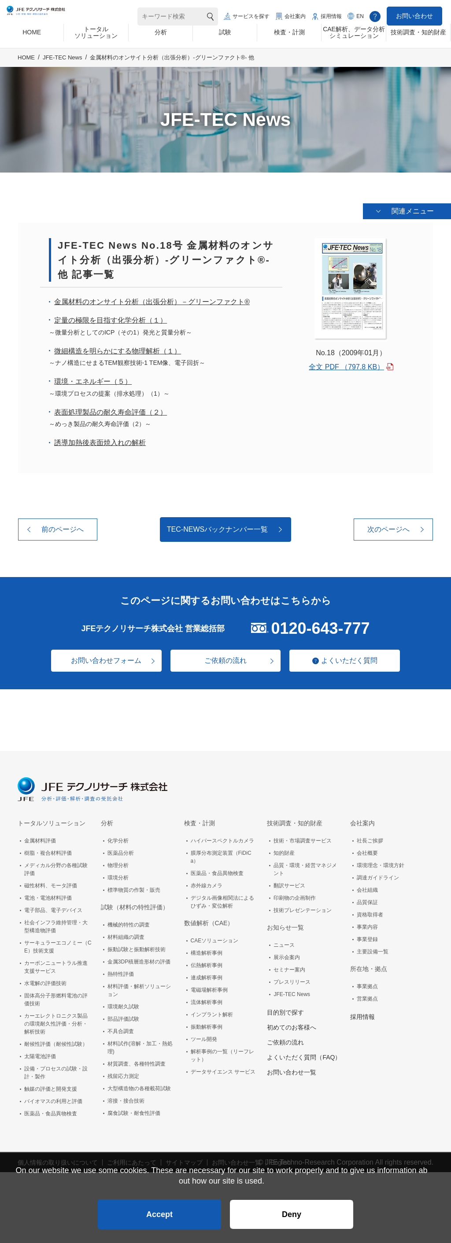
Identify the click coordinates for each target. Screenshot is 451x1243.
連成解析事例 (206, 976)
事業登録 (367, 937)
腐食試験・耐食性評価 (133, 1111)
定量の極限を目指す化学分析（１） (110, 319)
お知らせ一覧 (285, 925)
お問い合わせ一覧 (291, 1070)
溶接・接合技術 (125, 1099)
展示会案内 (287, 955)
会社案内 (295, 16)
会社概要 (367, 851)
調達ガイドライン (378, 876)
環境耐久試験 (123, 1005)
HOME (26, 64)
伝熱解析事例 (206, 963)
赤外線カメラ (206, 884)
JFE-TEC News (62, 64)
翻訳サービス (289, 884)
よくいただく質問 (353, 658)
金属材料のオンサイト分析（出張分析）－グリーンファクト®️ (152, 300)
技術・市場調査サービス (303, 839)
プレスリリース (292, 980)
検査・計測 (199, 821)
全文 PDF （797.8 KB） (346, 365)
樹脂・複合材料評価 (48, 851)
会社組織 (367, 888)
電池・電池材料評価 (48, 896)
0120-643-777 (320, 627)
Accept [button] (159, 1210)
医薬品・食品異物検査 (50, 1112)
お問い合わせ (414, 15)
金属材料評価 (40, 839)
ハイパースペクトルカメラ (222, 839)
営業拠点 (367, 997)
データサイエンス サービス (223, 1070)
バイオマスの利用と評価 (53, 1099)
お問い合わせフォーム (102, 658)
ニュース (284, 943)
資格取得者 (370, 913)
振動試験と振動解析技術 (136, 948)
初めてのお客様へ (291, 1025)
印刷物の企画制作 (295, 896)
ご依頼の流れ (225, 658)
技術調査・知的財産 (294, 821)
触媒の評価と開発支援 (50, 1087)
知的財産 (284, 851)
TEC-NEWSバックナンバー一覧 (217, 528)
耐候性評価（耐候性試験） (56, 1042)
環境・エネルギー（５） (93, 380)
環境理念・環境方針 (380, 864)
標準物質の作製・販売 (133, 888)
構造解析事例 (206, 951)
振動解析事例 (206, 1025)
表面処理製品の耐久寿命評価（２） (110, 411)
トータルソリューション (51, 821)
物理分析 (118, 864)
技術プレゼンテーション (303, 908)
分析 (107, 821)
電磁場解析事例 (209, 988)
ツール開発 (204, 1037)
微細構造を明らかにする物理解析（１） (117, 349)
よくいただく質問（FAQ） (304, 1055)
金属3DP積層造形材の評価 (138, 960)
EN (360, 16)
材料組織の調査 (125, 935)
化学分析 (118, 839)
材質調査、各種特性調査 (136, 1062)
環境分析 (118, 876)
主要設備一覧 (372, 950)
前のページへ (62, 528)
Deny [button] (291, 1210)
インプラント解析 (212, 1013)
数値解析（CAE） (209, 921)
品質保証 (367, 900)
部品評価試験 (123, 1017)
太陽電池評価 (40, 1055)
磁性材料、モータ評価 (50, 884)
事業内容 (367, 925)
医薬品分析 (120, 851)
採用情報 (331, 16)
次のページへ (388, 528)
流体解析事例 (206, 1000)
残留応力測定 (123, 1074)
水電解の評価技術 (45, 981)
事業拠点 (367, 985)
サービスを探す (251, 16)
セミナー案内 (289, 968)
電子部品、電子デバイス (53, 908)
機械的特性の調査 (128, 923)
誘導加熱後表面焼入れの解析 (100, 441)
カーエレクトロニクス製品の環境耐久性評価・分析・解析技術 (56, 1022)
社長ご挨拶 (370, 839)
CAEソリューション (215, 939)
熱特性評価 (120, 972)
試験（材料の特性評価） (135, 905)
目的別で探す (285, 1010)
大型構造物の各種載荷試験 (139, 1087)
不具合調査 (120, 1029)
